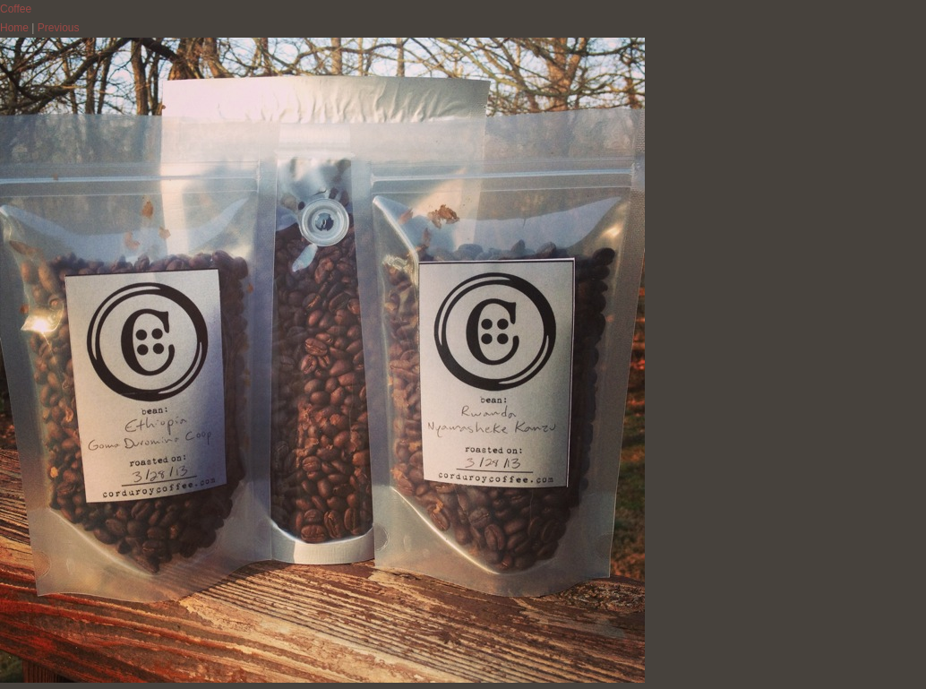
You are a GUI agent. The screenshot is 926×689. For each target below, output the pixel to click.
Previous (59, 28)
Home (14, 28)
